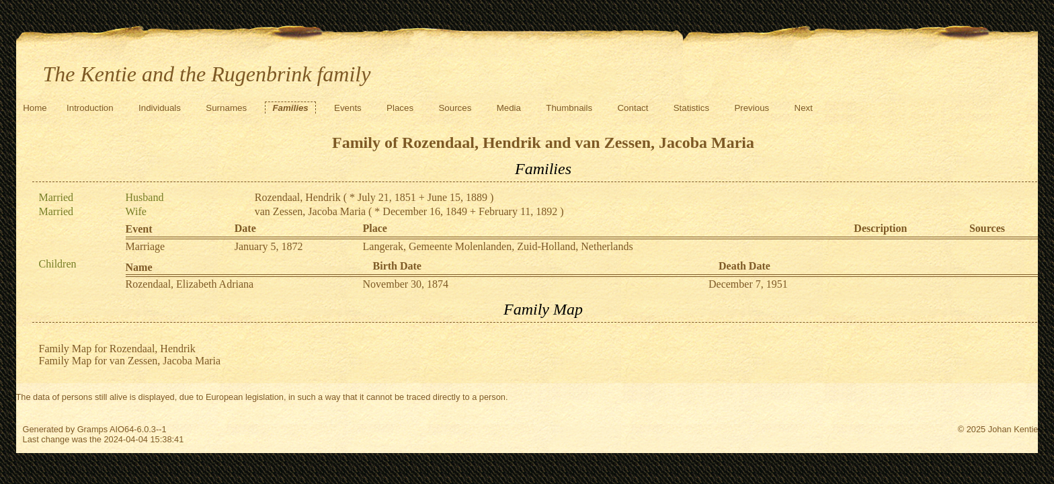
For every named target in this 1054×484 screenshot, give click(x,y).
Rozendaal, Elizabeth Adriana (190, 284)
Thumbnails (569, 108)
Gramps (92, 429)
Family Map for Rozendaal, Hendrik (117, 348)
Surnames (226, 108)
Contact (632, 108)
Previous (751, 108)
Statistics (691, 108)
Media (509, 108)
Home (35, 108)
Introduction (90, 108)
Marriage (145, 246)
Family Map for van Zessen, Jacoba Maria (130, 360)
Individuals (159, 108)
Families (290, 108)
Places (400, 108)
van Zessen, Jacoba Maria (310, 211)
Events (348, 108)
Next (804, 108)
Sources (454, 108)
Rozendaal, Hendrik (298, 197)
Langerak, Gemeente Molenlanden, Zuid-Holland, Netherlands (498, 246)
